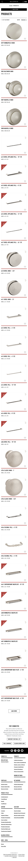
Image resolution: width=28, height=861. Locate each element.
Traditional (3, 803)
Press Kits (3, 846)
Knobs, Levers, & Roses (19, 764)
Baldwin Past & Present (19, 813)
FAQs (2, 813)
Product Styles (5, 793)
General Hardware (18, 769)
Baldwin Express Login (19, 743)
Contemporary (4, 796)
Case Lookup (4, 820)
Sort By (18, 20)
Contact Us (4, 756)
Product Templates (5, 817)
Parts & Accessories (18, 771)
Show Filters (14, 9)
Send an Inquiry (4, 761)
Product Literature (5, 826)
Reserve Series (4, 789)
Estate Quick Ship (5, 786)
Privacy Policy (21, 854)
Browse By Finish (18, 775)
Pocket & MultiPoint (19, 767)
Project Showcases (18, 784)
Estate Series (4, 784)
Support (3, 807)
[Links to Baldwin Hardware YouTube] (22, 750)
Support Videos (4, 815)
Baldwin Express (5, 835)
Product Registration (6, 822)
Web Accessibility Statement (10, 854)
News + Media (4, 840)
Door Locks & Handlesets (20, 762)
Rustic (2, 801)
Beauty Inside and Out (19, 815)
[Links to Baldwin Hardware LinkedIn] (18, 750)
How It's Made (17, 810)
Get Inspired (17, 780)
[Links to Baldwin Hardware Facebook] (15, 750)
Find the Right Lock (5, 829)
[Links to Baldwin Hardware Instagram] (11, 750)
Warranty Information (6, 824)
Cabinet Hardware (18, 760)
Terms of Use (21, 855)
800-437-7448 (4, 760)
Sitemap (14, 857)
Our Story (16, 807)
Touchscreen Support (6, 831)
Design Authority (18, 789)
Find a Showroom (7, 743)
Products (16, 756)
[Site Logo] (14, 1)
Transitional (4, 799)
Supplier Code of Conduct (11, 855)
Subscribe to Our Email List (14, 739)
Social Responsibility (19, 817)
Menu (24, 2)
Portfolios (3, 780)
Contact (3, 810)
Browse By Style (18, 786)
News (2, 844)
